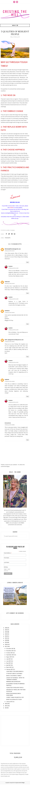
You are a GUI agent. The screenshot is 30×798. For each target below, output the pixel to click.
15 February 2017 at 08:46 (9, 424)
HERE (11, 207)
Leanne (10, 266)
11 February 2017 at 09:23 (9, 341)
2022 (6, 636)
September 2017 (10, 654)
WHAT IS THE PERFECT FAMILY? (13, 675)
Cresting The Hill (15, 13)
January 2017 (9, 701)
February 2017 (9, 669)
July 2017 (8, 659)
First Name (6, 557)
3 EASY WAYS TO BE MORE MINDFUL (15, 671)
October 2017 (9, 652)
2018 (6, 644)
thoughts (7, 237)
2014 (6, 708)
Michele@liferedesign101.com (13, 249)
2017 (6, 646)
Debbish (7, 379)
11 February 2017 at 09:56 (9, 381)
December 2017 (10, 648)
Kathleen (7, 310)
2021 (6, 638)
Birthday (6, 567)
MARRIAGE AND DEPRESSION (13, 681)
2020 (6, 640)
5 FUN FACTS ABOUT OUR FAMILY (14, 673)
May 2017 (8, 663)
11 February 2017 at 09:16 (9, 312)
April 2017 (8, 665)
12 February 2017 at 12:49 (13, 329)
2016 (6, 703)
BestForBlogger (22, 782)
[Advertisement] (14, 729)
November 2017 (10, 650)
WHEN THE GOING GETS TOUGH (14, 699)
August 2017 (9, 657)
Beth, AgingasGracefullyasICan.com (14, 339)
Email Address (8, 553)
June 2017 (8, 661)
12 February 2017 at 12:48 (13, 268)
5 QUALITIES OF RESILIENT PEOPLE (14, 687)
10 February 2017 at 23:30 (9, 283)
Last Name (6, 562)
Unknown (7, 281)
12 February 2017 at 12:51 (13, 402)
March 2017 (9, 667)
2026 (6, 627)
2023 (6, 634)
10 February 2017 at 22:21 (9, 250)
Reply (28, 262)
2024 (6, 632)
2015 (6, 705)
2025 (6, 630)
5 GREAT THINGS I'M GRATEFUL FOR (15, 697)
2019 (6, 642)
